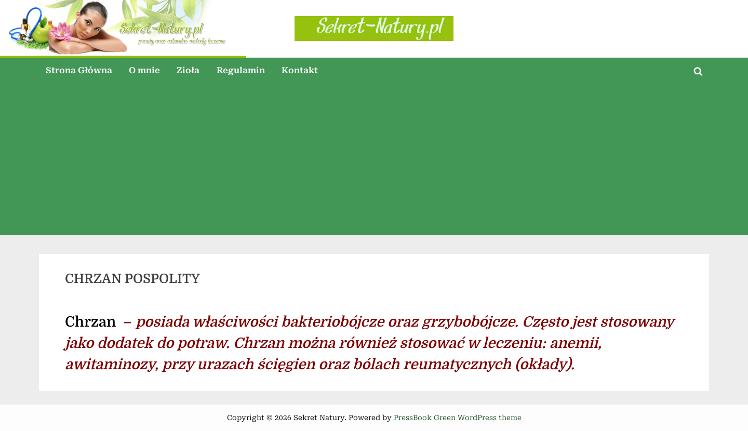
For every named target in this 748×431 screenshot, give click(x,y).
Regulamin (241, 70)
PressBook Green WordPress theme (458, 417)
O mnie (144, 70)
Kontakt (300, 70)
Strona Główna (79, 70)
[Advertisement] (374, 162)
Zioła (188, 70)
